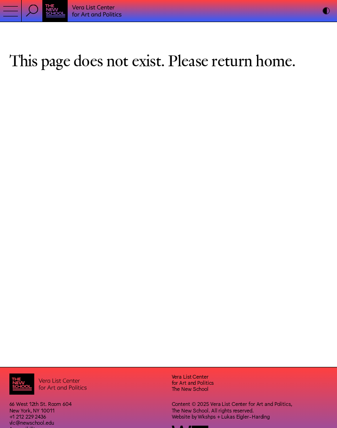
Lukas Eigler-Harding (245, 416)
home (274, 60)
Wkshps (206, 416)
